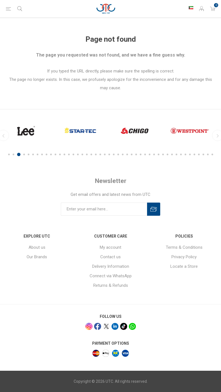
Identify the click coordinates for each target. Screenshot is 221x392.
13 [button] (64, 154)
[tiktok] (123, 326)
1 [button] (9, 154)
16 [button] (78, 154)
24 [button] (114, 154)
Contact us (110, 256)
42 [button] (194, 154)
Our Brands (37, 256)
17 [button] (82, 154)
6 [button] (33, 154)
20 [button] (96, 154)
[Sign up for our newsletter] (104, 209)
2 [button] (14, 154)
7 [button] (37, 154)
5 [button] (28, 154)
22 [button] (105, 154)
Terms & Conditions (184, 247)
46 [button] (212, 154)
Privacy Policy (184, 256)
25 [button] (118, 154)
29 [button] (136, 154)
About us (37, 247)
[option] (29, 131)
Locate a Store (184, 266)
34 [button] (158, 154)
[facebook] (97, 326)
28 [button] (131, 154)
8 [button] (42, 154)
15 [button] (73, 154)
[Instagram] (88, 326)
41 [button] (190, 154)
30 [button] (140, 154)
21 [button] (100, 154)
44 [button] (203, 154)
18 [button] (87, 154)
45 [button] (208, 154)
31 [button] (145, 154)
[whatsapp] (132, 326)
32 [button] (149, 154)
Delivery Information (110, 266)
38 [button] (176, 154)
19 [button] (91, 154)
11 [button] (55, 154)
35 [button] (163, 154)
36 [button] (167, 154)
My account (110, 247)
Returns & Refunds (110, 285)
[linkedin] (114, 326)
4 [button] (24, 154)
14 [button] (69, 154)
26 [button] (123, 154)
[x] (106, 326)
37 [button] (172, 154)
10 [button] (51, 154)
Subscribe (153, 209)
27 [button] (127, 154)
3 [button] (19, 154)
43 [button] (199, 154)
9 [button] (46, 154)
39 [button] (181, 154)
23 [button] (109, 154)
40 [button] (185, 154)
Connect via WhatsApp (111, 275)
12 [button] (60, 154)
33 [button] (154, 154)
